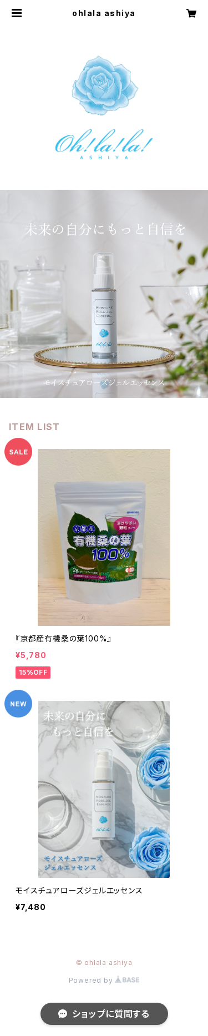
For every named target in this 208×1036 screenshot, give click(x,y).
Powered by (104, 980)
